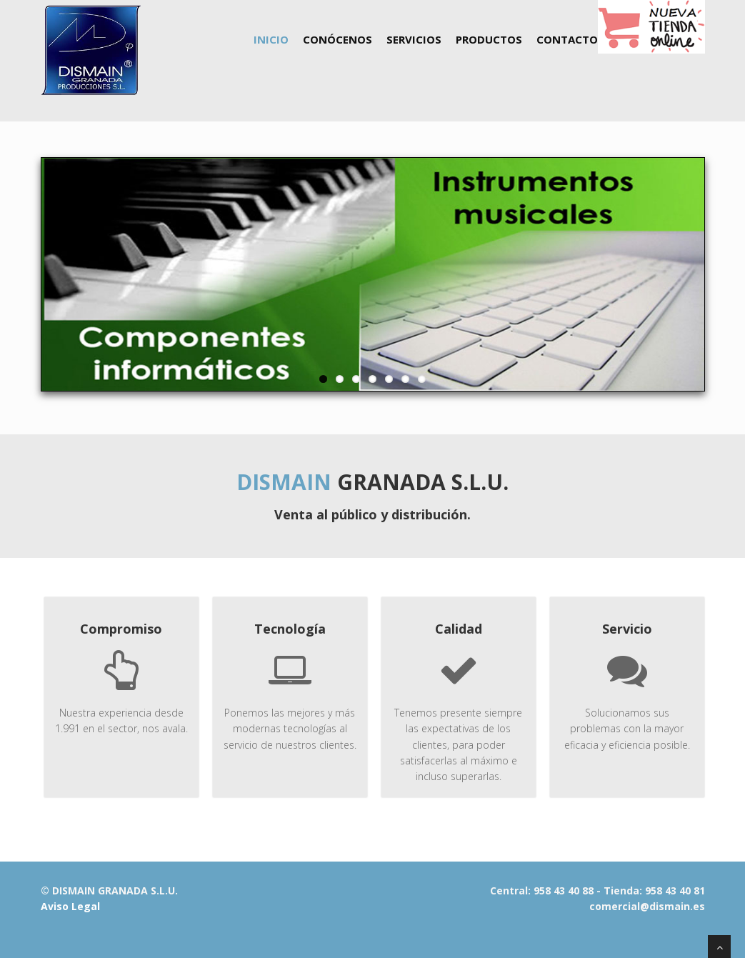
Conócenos (337, 39)
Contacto (567, 39)
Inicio (271, 39)
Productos (489, 39)
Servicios (413, 39)
